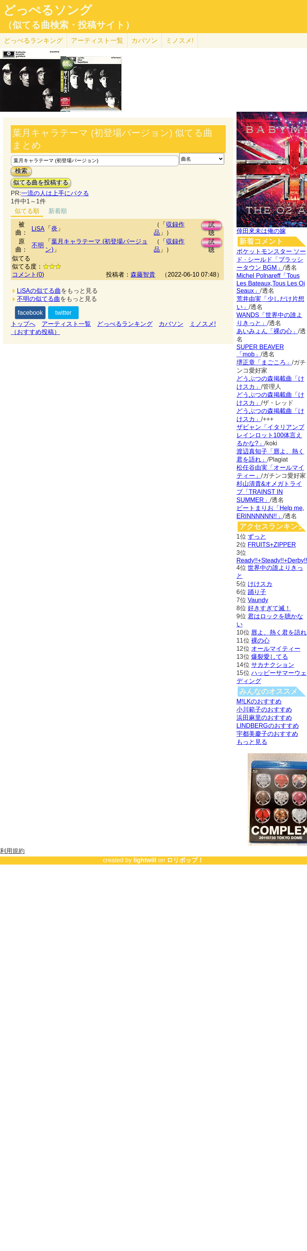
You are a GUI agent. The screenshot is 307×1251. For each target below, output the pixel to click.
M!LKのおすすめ (259, 701)
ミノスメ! (180, 40)
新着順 (58, 211)
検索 (21, 171)
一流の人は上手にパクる (55, 193)
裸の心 (260, 640)
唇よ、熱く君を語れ (279, 632)
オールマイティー (275, 648)
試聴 (211, 226)
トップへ (23, 324)
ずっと (257, 536)
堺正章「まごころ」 (264, 362)
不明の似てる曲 (38, 299)
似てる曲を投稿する (41, 182)
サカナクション (272, 665)
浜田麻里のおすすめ (264, 717)
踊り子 (257, 592)
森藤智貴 (143, 274)
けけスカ (260, 584)
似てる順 (27, 211)
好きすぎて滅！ (269, 608)
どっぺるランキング (125, 324)
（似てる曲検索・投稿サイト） (68, 25)
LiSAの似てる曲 (39, 290)
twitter (63, 312)
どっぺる (33, 40)
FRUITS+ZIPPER (272, 544)
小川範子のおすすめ (264, 709)
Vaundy (258, 600)
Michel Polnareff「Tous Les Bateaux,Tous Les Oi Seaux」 (271, 283)
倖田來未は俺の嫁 (261, 231)
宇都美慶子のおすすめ (267, 733)
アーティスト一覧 (66, 324)
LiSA (38, 228)
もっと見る (252, 742)
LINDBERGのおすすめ (268, 725)
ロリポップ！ (185, 860)
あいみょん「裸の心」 (267, 331)
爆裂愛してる (269, 656)
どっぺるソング (47, 10)
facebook (30, 312)
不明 (38, 245)
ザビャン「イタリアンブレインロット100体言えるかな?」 (270, 435)
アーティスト (97, 40)
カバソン (144, 40)
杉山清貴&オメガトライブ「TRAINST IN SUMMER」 (269, 491)
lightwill (144, 860)
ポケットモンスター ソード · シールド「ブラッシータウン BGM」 (271, 259)
